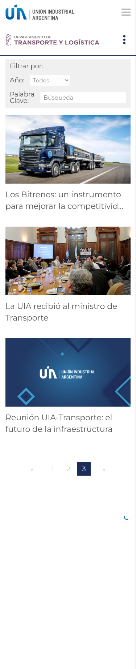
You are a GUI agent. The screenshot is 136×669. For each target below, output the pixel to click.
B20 (10, 537)
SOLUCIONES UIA (27, 620)
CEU (10, 610)
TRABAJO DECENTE (30, 547)
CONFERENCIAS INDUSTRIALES (26, 560)
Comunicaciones (30, 580)
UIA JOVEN (19, 517)
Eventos (17, 590)
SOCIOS (15, 527)
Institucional (25, 630)
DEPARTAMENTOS (29, 600)
